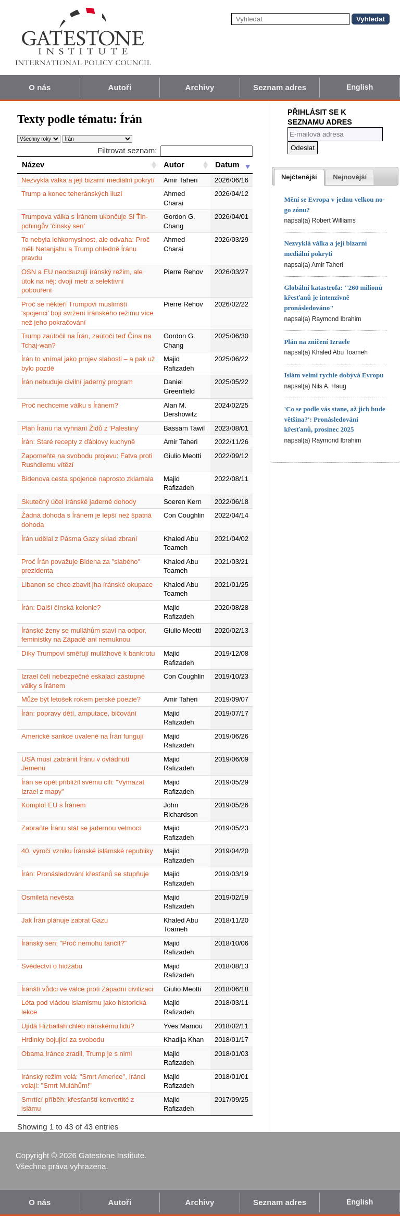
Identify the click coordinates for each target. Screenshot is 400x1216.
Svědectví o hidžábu (51, 966)
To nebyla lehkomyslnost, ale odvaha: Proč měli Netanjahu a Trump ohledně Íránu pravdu (85, 249)
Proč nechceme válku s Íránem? (69, 405)
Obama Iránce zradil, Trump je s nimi (76, 1054)
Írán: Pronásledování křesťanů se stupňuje (85, 874)
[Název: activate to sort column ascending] (88, 164)
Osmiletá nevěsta (47, 897)
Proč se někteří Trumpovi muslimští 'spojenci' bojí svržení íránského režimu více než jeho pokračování (87, 313)
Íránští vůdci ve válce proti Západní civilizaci (87, 989)
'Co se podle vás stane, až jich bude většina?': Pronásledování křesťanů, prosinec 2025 (334, 419)
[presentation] (299, 177)
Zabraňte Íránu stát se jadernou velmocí (81, 828)
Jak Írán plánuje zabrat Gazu (64, 920)
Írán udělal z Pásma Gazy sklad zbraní (79, 539)
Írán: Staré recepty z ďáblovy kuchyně (78, 442)
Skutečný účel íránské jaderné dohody (78, 502)
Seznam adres (279, 87)
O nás (40, 87)
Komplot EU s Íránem (53, 805)
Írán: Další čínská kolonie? (61, 607)
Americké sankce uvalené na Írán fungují (82, 736)
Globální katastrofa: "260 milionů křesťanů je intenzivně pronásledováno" (333, 298)
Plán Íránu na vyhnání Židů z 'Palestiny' (80, 428)
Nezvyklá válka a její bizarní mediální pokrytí (88, 180)
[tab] (299, 177)
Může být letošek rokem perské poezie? (81, 699)
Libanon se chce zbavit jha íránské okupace (87, 584)
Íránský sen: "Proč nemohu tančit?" (74, 943)
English (359, 87)
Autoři (120, 87)
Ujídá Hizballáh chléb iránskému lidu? (77, 1026)
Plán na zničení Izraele (316, 342)
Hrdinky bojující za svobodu (62, 1039)
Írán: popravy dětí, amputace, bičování (78, 713)
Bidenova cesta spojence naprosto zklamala (87, 479)
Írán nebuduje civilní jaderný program (77, 382)
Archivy (200, 87)
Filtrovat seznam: (175, 150)
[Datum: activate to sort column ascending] (231, 164)
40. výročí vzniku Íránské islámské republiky (87, 851)
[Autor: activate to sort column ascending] (184, 164)
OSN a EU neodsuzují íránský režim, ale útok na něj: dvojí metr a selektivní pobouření (82, 281)
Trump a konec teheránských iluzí (71, 194)
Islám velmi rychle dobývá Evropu (333, 375)
